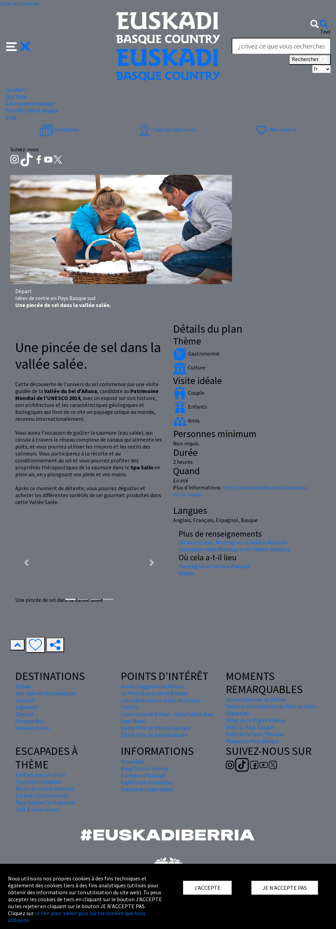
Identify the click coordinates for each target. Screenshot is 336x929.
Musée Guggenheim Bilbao (152, 686)
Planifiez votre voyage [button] (31, 110)
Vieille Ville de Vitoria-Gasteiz (155, 727)
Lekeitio (25, 700)
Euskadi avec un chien (40, 774)
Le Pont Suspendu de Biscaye (154, 693)
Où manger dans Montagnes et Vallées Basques (234, 549)
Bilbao (23, 686)
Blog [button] (11, 117)
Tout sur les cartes (166, 129)
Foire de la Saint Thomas (255, 734)
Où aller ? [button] (16, 89)
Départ (23, 291)
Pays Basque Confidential (45, 802)
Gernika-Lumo (32, 727)
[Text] (281, 46)
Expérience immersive (147, 782)
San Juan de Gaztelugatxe (45, 693)
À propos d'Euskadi (143, 775)
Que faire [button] (16, 96)
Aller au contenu (19, 3)
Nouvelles (132, 761)
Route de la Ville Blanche (44, 788)
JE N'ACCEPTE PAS (284, 887)
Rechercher (310, 60)
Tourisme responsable (147, 789)
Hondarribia (29, 720)
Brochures (59, 129)
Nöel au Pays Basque (250, 727)
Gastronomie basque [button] (29, 103)
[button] (18, 45)
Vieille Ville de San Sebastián (154, 734)
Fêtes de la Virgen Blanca (255, 720)
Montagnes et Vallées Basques (214, 566)
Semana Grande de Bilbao (256, 699)
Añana (186, 573)
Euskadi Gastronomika (42, 795)
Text (325, 31)
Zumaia (24, 713)
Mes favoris (275, 129)
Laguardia (26, 707)
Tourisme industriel (38, 781)
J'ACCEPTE (207, 887)
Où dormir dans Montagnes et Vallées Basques (233, 542)
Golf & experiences (37, 809)
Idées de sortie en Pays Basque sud (55, 298)
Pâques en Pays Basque (252, 741)
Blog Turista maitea (144, 768)
